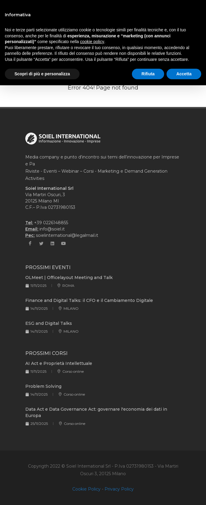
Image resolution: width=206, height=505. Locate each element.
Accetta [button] (184, 73)
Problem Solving (43, 386)
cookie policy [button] (92, 41)
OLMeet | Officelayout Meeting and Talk (69, 277)
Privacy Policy (119, 489)
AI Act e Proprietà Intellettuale (58, 363)
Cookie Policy (86, 489)
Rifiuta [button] (148, 73)
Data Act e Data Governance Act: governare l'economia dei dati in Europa (96, 412)
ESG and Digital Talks (48, 323)
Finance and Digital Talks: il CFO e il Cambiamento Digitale (89, 300)
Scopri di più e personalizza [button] (42, 73)
